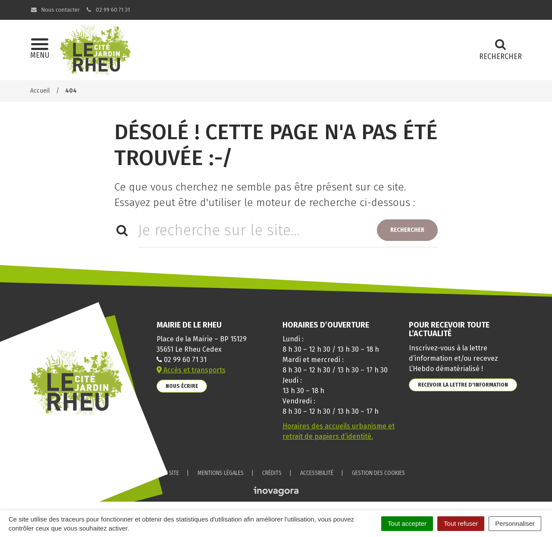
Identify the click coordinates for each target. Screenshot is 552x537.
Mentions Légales (221, 473)
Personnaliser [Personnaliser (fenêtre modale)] (515, 523)
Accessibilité (316, 473)
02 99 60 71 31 (107, 9)
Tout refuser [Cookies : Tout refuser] (461, 523)
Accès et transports (191, 370)
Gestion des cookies (378, 473)
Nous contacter (55, 9)
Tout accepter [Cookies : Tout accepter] (407, 523)
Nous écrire (182, 386)
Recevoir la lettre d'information (463, 384)
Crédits (272, 473)
